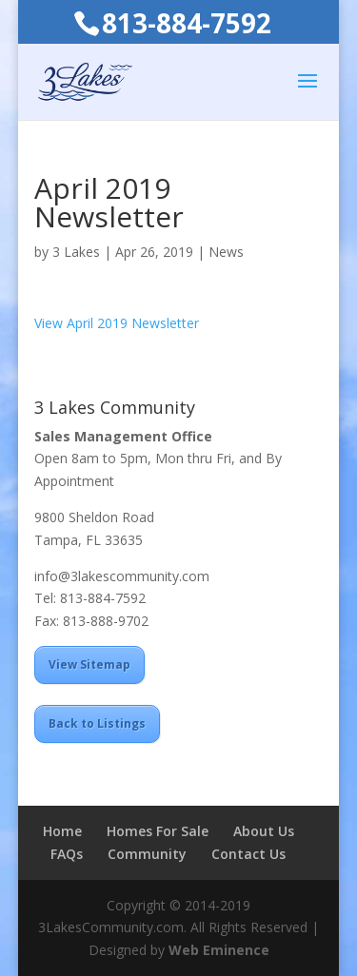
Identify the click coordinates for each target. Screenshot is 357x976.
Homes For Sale (157, 831)
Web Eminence (219, 950)
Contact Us (248, 854)
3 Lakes (76, 252)
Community (147, 854)
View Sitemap (89, 664)
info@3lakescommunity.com (121, 576)
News (226, 252)
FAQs (66, 854)
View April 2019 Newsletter (116, 323)
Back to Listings (97, 723)
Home (62, 831)
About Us (263, 831)
